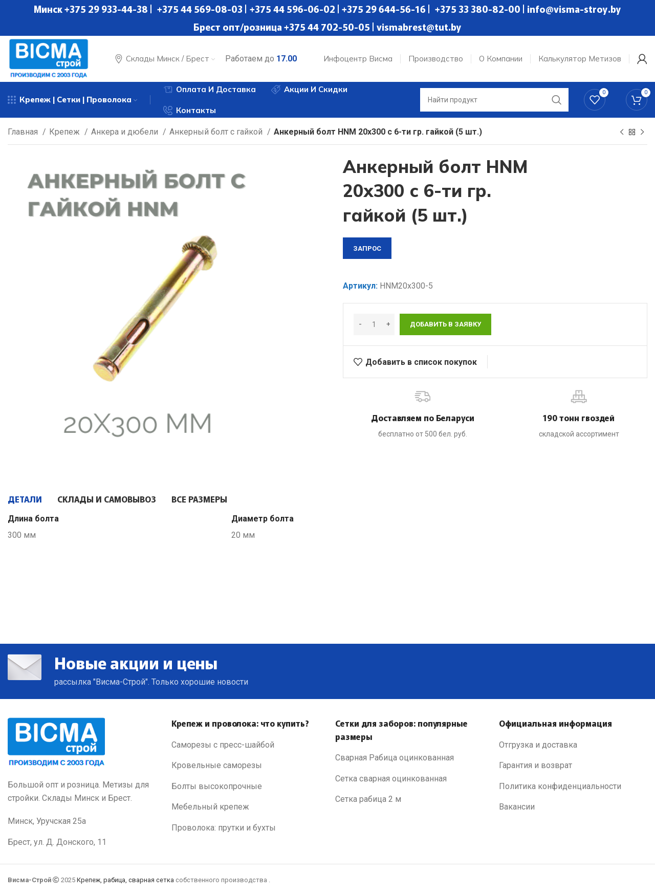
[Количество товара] (374, 324)
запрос (367, 248)
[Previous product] (622, 132)
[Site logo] (49, 58)
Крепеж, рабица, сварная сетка (125, 880)
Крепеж (65, 132)
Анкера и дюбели (125, 132)
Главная (24, 132)
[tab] (25, 499)
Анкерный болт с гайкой (217, 132)
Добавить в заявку (445, 324)
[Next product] (642, 132)
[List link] (245, 745)
